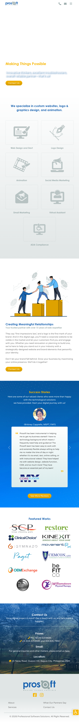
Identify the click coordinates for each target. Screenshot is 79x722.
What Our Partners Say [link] (54, 702)
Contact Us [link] (14, 83)
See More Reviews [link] (39, 496)
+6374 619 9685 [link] (43, 638)
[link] (76, 712)
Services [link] (12, 707)
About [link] (11, 702)
